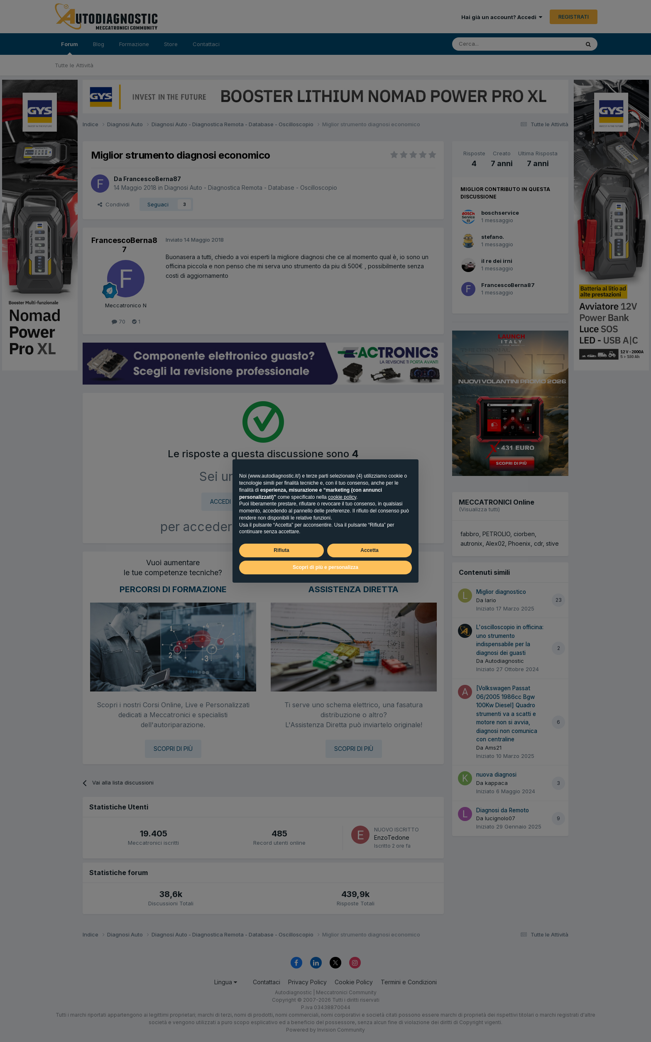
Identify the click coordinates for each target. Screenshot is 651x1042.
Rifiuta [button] (281, 550)
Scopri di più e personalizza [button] (325, 567)
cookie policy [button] (342, 497)
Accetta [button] (369, 550)
